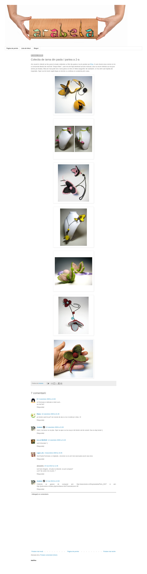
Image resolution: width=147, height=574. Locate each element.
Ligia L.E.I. (40, 453)
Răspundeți (40, 407)
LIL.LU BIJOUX (42, 440)
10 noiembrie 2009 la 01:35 (50, 414)
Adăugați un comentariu (40, 494)
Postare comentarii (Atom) (48, 555)
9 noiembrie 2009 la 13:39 (47, 399)
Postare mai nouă (37, 551)
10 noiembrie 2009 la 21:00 (55, 427)
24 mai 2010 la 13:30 (53, 481)
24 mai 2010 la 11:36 (51, 466)
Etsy (91, 64)
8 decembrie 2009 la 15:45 (53, 453)
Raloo (39, 414)
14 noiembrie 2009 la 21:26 (57, 440)
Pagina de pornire (12, 48)
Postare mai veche (109, 551)
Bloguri (36, 48)
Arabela (39, 427)
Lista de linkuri (26, 48)
